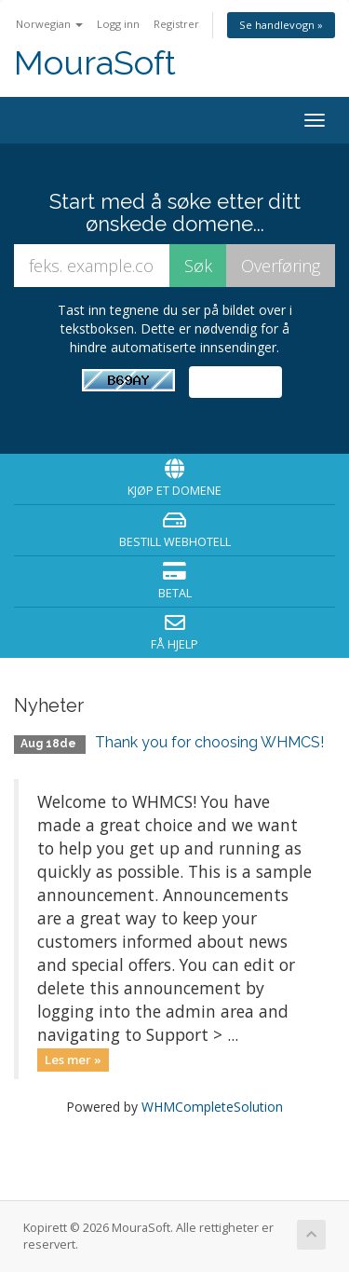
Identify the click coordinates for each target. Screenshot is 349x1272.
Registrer (176, 24)
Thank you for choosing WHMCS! (209, 742)
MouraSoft (95, 63)
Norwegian (49, 24)
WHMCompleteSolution (212, 1106)
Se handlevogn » (281, 25)
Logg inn (118, 24)
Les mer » (73, 1059)
